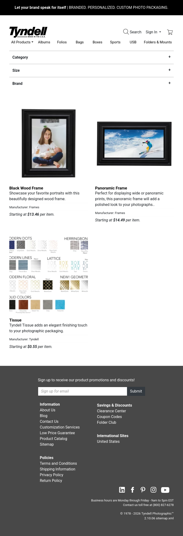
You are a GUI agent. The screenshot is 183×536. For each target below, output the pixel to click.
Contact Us (49, 421)
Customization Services (60, 427)
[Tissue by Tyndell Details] (48, 274)
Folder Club (106, 422)
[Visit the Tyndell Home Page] (28, 32)
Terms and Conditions (58, 463)
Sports (115, 42)
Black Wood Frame (26, 188)
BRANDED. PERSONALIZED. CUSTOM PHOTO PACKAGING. (91, 7)
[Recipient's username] (82, 391)
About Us (47, 410)
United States (108, 441)
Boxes (97, 42)
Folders (158, 42)
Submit (136, 391)
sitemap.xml (165, 518)
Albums (44, 42)
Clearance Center (111, 411)
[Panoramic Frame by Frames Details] (134, 142)
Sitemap (47, 444)
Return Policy (51, 480)
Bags (80, 42)
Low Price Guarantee (57, 433)
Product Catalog (53, 438)
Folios (62, 42)
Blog (43, 415)
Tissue (15, 320)
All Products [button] (20, 42)
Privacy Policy (51, 475)
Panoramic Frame (111, 188)
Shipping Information (57, 469)
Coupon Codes (109, 416)
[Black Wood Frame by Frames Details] (48, 142)
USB (133, 42)
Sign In (152, 32)
